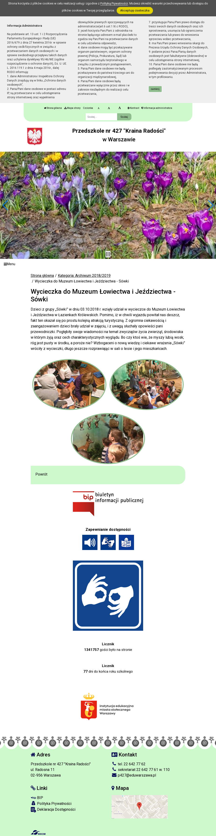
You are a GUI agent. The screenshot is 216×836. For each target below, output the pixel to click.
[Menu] (108, 264)
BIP (37, 798)
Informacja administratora (157, 108)
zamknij (155, 89)
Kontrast (133, 108)
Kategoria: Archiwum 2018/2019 (84, 275)
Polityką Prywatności (114, 3)
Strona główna (53, 108)
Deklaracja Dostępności (53, 809)
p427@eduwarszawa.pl (134, 775)
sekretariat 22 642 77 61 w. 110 (141, 769)
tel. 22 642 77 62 (128, 764)
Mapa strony (72, 108)
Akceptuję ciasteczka (134, 10)
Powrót (41, 474)
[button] (5, 205)
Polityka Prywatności (51, 803)
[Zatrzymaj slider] (108, 254)
